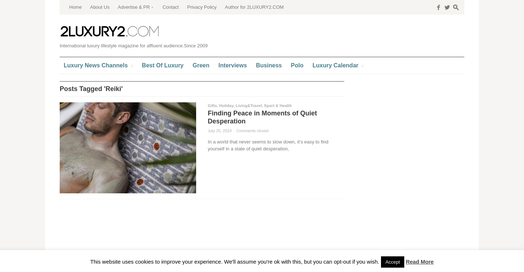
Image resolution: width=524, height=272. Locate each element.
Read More (420, 262)
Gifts (212, 105)
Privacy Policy (202, 7)
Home (75, 7)
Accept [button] (392, 262)
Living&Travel (248, 105)
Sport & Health (278, 105)
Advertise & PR (134, 7)
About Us (99, 7)
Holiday (226, 105)
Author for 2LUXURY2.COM (254, 7)
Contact (171, 7)
